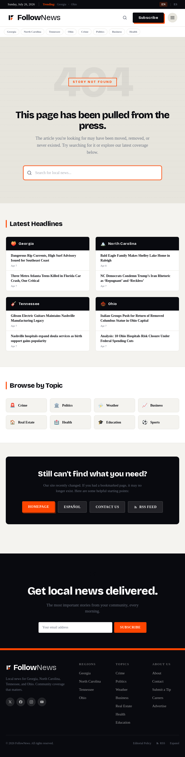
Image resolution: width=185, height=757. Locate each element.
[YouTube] (42, 702)
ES (175, 4)
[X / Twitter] (10, 702)
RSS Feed (145, 507)
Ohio (74, 4)
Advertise (159, 706)
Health (133, 31)
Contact (158, 681)
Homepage (38, 507)
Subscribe (148, 17)
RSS (160, 743)
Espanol (174, 743)
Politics (100, 31)
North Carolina (32, 31)
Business (117, 31)
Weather (122, 689)
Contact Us (107, 507)
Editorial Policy (142, 743)
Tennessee (54, 31)
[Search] (125, 18)
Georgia (61, 4)
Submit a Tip (161, 689)
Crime (84, 31)
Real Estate (124, 706)
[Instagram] (31, 702)
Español (72, 507)
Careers (157, 698)
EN (163, 4)
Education (123, 722)
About (156, 673)
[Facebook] (20, 702)
